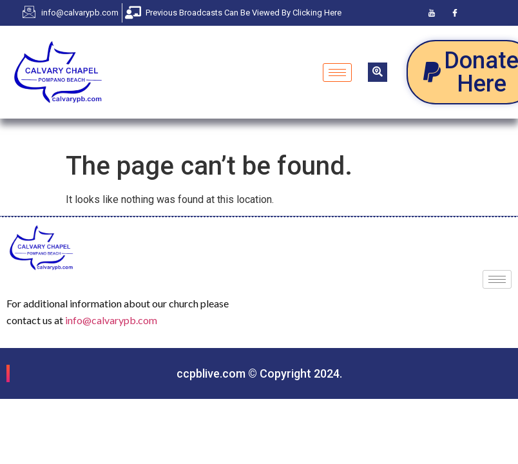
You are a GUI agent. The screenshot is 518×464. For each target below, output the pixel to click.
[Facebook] (455, 13)
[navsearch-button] (377, 72)
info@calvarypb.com (111, 320)
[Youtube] (431, 13)
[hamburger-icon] (337, 72)
